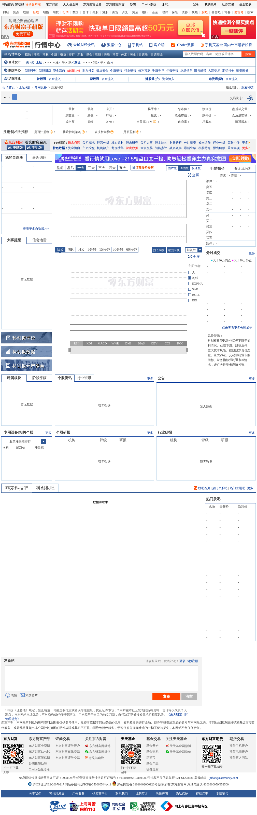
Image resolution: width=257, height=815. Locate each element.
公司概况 (88, 142)
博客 (227, 12)
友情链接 (222, 793)
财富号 (239, 12)
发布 (166, 696)
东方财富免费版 (39, 745)
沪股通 (41, 79)
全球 (85, 12)
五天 (122, 168)
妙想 (133, 4)
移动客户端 (33, 4)
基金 (155, 12)
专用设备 (41, 87)
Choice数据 (185, 45)
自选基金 (157, 54)
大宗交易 (214, 70)
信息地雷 (39, 240)
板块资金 (102, 70)
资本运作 (204, 142)
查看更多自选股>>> (36, 229)
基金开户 (152, 745)
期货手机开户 (239, 745)
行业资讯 (84, 378)
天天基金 (128, 739)
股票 (26, 12)
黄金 (135, 12)
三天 (101, 168)
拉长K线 (159, 250)
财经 (6, 12)
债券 (185, 12)
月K (81, 249)
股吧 (205, 12)
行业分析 (219, 142)
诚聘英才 (142, 793)
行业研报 (130, 70)
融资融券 (242, 70)
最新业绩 (190, 148)
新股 (36, 12)
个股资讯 (65, 378)
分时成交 (213, 253)
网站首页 (8, 4)
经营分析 (103, 142)
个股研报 (116, 70)
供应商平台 (100, 793)
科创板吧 (45, 487)
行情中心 (12, 54)
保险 (175, 12)
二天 (91, 168)
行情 (66, 12)
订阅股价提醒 (143, 167)
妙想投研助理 (38, 763)
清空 (189, 696)
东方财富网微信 (97, 752)
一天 (80, 168)
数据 (76, 12)
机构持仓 (204, 148)
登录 (182, 661)
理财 (165, 12)
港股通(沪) (152, 79)
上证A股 (25, 87)
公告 (161, 378)
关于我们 (35, 793)
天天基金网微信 (178, 752)
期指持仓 (228, 70)
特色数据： (60, 148)
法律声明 (162, 793)
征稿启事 (202, 793)
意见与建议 (94, 758)
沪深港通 (12, 78)
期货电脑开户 (239, 751)
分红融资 (190, 142)
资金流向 (59, 70)
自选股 (143, 54)
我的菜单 (211, 4)
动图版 (184, 168)
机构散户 (103, 148)
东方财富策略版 (39, 757)
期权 (56, 12)
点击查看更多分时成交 (237, 327)
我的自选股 (14, 157)
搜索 (250, 12)
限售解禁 (200, 70)
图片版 (172, 168)
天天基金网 (70, 4)
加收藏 (19, 4)
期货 (115, 12)
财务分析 (175, 142)
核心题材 (117, 142)
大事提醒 (14, 240)
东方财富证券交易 (67, 757)
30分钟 (118, 249)
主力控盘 (88, 148)
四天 (112, 168)
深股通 (94, 79)
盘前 (60, 168)
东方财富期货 (212, 739)
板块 (63, 54)
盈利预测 (144, 70)
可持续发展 (56, 793)
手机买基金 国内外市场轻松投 (228, 45)
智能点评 (161, 148)
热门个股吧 (219, 488)
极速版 (196, 168)
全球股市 (12, 62)
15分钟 (104, 249)
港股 (105, 12)
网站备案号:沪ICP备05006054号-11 (88, 784)
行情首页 (9, 87)
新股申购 (31, 70)
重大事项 (233, 148)
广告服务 (78, 793)
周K (70, 249)
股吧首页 (202, 488)
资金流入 (55, 79)
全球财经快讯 (84, 45)
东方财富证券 (92, 4)
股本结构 (161, 142)
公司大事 (146, 142)
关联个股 (233, 142)
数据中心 (114, 45)
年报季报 (172, 70)
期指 (46, 12)
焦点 (16, 12)
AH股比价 (73, 70)
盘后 (70, 168)
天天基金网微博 (178, 746)
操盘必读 (74, 142)
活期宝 (150, 757)
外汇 (125, 12)
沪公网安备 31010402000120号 (135, 784)
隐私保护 (182, 793)
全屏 (195, 175)
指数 (28, 54)
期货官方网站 (239, 757)
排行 (72, 54)
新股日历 (45, 70)
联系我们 (122, 793)
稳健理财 (152, 769)
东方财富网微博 (97, 746)
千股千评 (158, 70)
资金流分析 (243, 168)
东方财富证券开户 (67, 745)
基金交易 (152, 751)
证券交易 (228, 4)
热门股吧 (213, 499)
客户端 (159, 45)
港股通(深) (216, 79)
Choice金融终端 (39, 769)
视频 (195, 12)
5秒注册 (192, 661)
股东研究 (132, 142)
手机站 (137, 45)
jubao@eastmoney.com (223, 778)
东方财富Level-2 (39, 751)
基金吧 (216, 12)
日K (60, 249)
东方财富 (10, 739)
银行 (145, 12)
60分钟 (131, 249)
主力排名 (88, 70)
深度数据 (132, 148)
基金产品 (152, 763)
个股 (54, 54)
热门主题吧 (237, 488)
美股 (95, 12)
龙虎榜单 (186, 70)
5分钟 (92, 249)
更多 (246, 142)
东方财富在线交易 (67, 751)
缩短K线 (174, 250)
